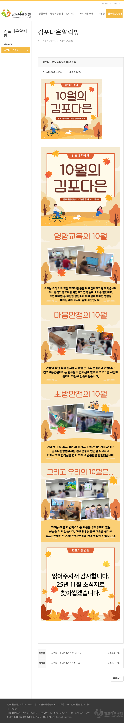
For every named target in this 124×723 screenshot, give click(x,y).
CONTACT (118, 3)
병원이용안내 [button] (56, 14)
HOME (105, 3)
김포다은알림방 (11, 50)
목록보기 (117, 678)
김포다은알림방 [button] (115, 14)
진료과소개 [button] (71, 14)
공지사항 (8, 44)
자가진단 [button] (100, 14)
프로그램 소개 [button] (86, 14)
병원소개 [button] (43, 14)
